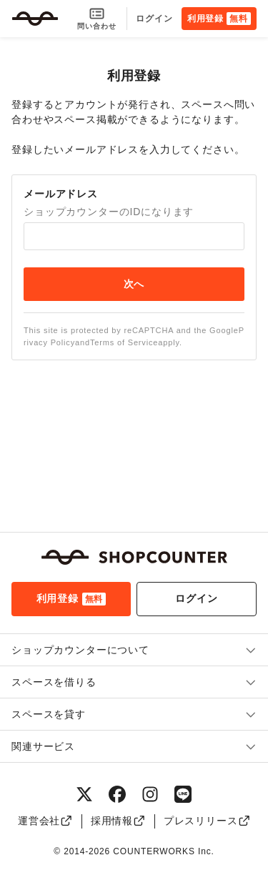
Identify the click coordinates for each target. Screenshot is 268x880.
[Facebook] (117, 794)
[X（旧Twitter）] (84, 794)
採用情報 (118, 820)
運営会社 (45, 820)
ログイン (154, 19)
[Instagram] (150, 794)
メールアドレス (61, 193)
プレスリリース (207, 820)
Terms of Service (124, 342)
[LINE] (183, 794)
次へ (134, 284)
